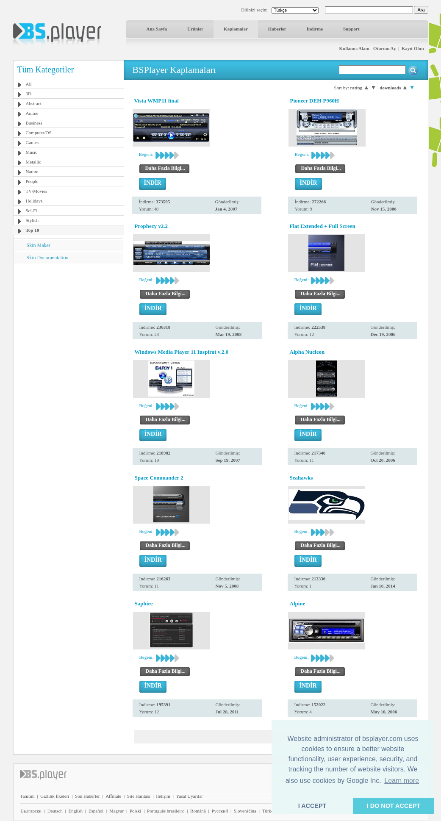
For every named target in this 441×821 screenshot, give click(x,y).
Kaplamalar (236, 28)
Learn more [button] (401, 780)
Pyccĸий (219, 810)
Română (198, 810)
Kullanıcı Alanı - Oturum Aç (367, 48)
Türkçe (268, 810)
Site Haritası (138, 796)
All (29, 83)
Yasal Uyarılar (189, 796)
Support (351, 28)
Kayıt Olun (413, 48)
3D (28, 93)
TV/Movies (36, 191)
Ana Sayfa (157, 28)
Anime (32, 113)
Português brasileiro (165, 810)
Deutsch (55, 810)
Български (31, 810)
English (75, 810)
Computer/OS (39, 132)
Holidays (34, 200)
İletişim (163, 796)
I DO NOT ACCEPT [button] (394, 805)
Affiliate (113, 796)
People (32, 181)
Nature (32, 171)
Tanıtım (27, 796)
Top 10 (32, 230)
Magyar (116, 810)
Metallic (34, 161)
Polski (135, 810)
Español (96, 810)
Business (34, 122)
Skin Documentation (48, 258)
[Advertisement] (68, 316)
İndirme (315, 28)
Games (32, 142)
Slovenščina (245, 810)
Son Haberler (87, 796)
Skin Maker (38, 245)
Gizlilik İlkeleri (54, 796)
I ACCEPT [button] (312, 805)
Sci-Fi (31, 210)
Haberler (277, 28)
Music (32, 152)
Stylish (32, 220)
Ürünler (195, 28)
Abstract (34, 103)
